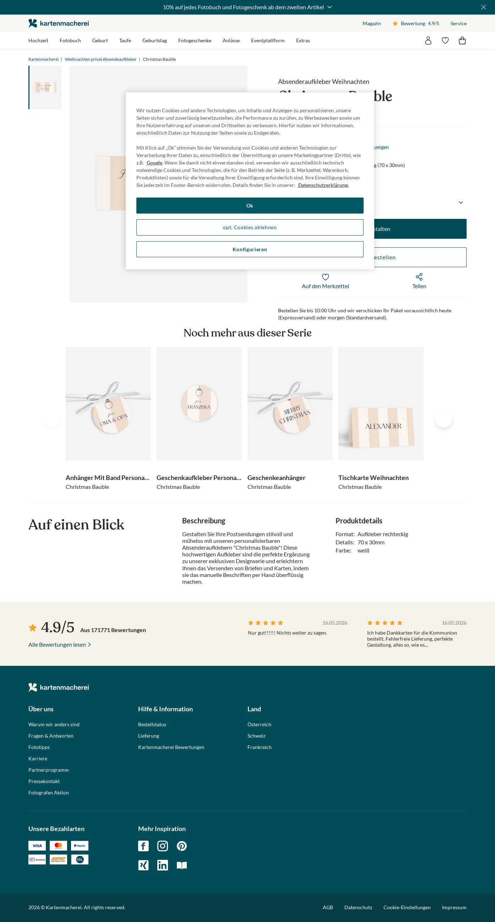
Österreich (259, 724)
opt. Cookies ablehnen (250, 227)
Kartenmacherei (43, 59)
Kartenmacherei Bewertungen (171, 747)
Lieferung (148, 736)
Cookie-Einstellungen (407, 907)
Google (154, 163)
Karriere (37, 758)
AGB (328, 907)
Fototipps (39, 747)
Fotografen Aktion (48, 793)
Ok (250, 206)
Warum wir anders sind (54, 724)
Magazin (372, 23)
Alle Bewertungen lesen (57, 644)
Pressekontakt (44, 781)
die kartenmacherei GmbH (58, 23)
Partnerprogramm (48, 770)
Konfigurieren (250, 249)
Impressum (454, 907)
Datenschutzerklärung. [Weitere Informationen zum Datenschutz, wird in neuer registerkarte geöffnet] (323, 185)
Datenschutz (358, 907)
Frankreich (260, 747)
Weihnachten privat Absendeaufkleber (101, 59)
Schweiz (256, 736)
